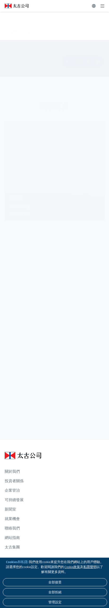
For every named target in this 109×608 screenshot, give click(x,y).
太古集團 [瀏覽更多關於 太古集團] (12, 547)
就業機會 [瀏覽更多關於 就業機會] (12, 518)
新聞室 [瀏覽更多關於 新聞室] (10, 509)
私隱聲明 (89, 567)
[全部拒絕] (55, 592)
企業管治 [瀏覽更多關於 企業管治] (12, 490)
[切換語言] (94, 6)
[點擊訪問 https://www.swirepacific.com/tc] (14, 6)
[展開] (102, 6)
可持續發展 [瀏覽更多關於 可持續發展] (14, 500)
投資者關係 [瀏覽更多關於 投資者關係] (14, 481)
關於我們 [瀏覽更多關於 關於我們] (12, 471)
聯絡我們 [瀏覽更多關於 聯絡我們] (12, 528)
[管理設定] (55, 602)
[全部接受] (55, 582)
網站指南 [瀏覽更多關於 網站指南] (12, 537)
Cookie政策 (72, 567)
